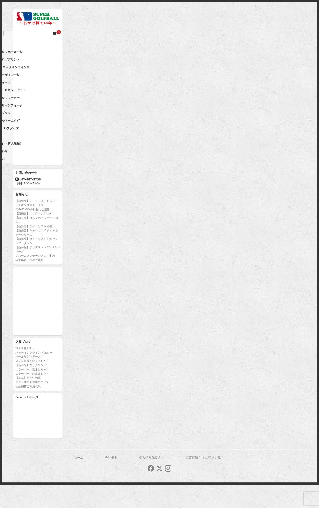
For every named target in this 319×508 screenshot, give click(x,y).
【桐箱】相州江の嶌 (28, 401)
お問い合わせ (27, 172)
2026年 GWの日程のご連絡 (32, 232)
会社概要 (111, 481)
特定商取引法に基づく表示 (205, 481)
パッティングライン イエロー (34, 376)
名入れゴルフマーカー (33, 108)
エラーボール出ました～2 (31, 392)
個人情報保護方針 (151, 481)
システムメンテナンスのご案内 (35, 279)
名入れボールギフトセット (36, 99)
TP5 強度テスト (25, 371)
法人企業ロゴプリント (33, 63)
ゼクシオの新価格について (32, 405)
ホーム (22, 45)
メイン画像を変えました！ (32, 384)
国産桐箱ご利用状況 (28, 409)
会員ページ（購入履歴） (34, 163)
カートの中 (25, 154)
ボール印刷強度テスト (29, 380)
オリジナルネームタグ (33, 136)
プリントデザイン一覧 (33, 81)
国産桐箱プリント (30, 126)
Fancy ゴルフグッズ (32, 145)
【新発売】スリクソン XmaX (33, 237)
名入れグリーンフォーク (34, 117)
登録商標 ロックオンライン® (37, 72)
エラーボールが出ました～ (32, 397)
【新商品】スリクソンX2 (31, 388)
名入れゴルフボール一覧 (34, 54)
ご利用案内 (25, 181)
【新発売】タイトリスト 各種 (34, 249)
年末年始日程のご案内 (29, 283)
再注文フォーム (28, 90)
